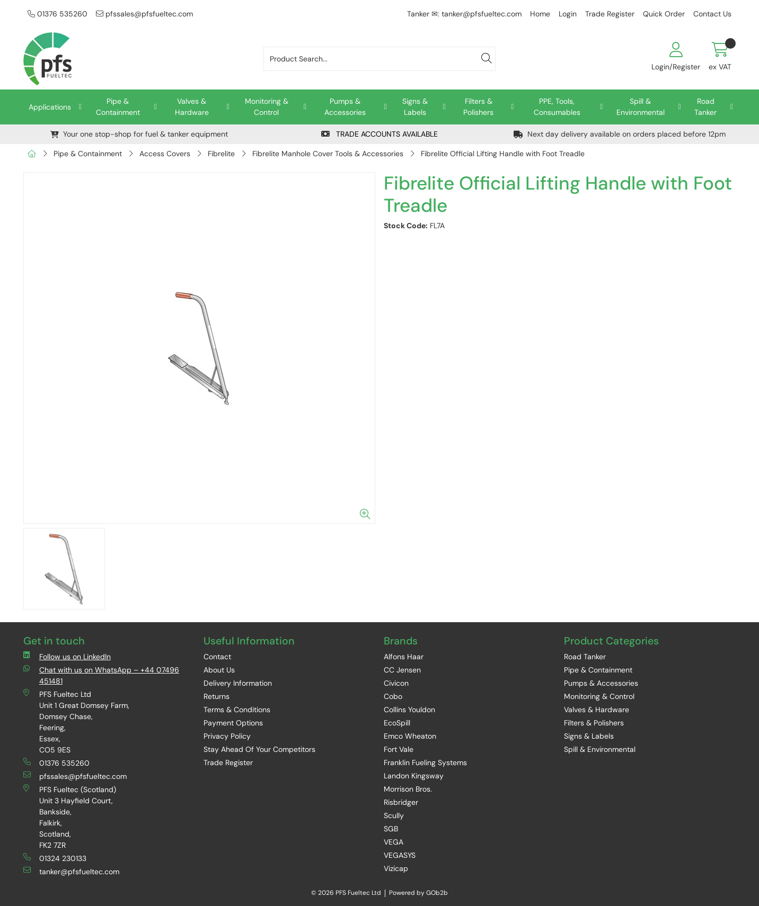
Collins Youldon (409, 709)
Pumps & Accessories (345, 106)
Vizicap (396, 868)
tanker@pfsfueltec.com (71, 871)
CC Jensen (402, 670)
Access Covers (164, 153)
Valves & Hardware (192, 106)
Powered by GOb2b (418, 893)
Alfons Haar (403, 656)
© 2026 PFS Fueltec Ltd (346, 893)
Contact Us (712, 14)
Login (568, 14)
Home (540, 14)
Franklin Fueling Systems (425, 762)
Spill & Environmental (640, 106)
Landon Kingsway (414, 776)
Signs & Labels (415, 106)
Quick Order (664, 14)
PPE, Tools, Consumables (557, 106)
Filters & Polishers (478, 106)
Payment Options (233, 723)
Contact (217, 656)
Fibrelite (221, 153)
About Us (219, 670)
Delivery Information (238, 683)
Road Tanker (705, 106)
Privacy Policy (227, 736)
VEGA (393, 842)
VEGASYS (400, 855)
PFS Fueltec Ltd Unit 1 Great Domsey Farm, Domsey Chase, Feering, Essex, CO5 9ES (76, 722)
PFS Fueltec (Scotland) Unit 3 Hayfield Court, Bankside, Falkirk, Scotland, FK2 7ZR (69, 817)
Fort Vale (398, 749)
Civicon (396, 683)
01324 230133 (54, 858)
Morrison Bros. (408, 789)
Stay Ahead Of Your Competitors (259, 749)
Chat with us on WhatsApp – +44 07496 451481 (101, 675)
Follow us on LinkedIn (67, 656)
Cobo (393, 696)
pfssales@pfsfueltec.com (144, 14)
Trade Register (609, 14)
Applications (50, 107)
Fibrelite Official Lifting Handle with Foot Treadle (503, 153)
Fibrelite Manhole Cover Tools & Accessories (327, 153)
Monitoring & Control (266, 106)
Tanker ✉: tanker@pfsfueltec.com (464, 14)
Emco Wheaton (410, 736)
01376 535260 (57, 14)
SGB (391, 828)
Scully (394, 815)
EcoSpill (397, 723)
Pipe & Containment (118, 106)
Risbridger (401, 802)
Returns (217, 696)
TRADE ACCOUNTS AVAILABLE (379, 134)
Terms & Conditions (237, 709)
